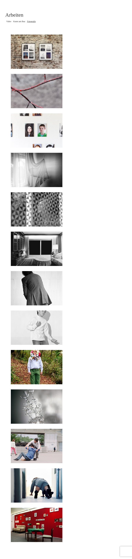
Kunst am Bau (19, 21)
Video (8, 21)
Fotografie (31, 21)
